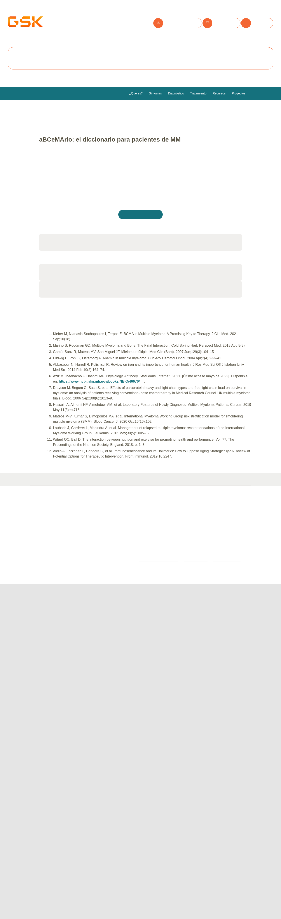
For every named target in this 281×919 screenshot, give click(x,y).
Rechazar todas (97, 58)
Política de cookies (56, 46)
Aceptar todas (58, 58)
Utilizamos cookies (63, 15)
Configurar (133, 58)
